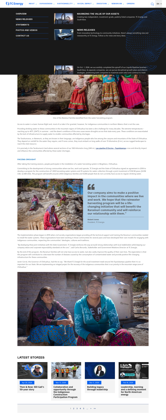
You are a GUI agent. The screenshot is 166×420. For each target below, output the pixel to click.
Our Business (46, 4)
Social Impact (85, 4)
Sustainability (65, 4)
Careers (131, 4)
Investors (102, 4)
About (33, 4)
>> (95, 408)
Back (21, 10)
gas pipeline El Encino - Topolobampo (111, 148)
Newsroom (118, 4)
